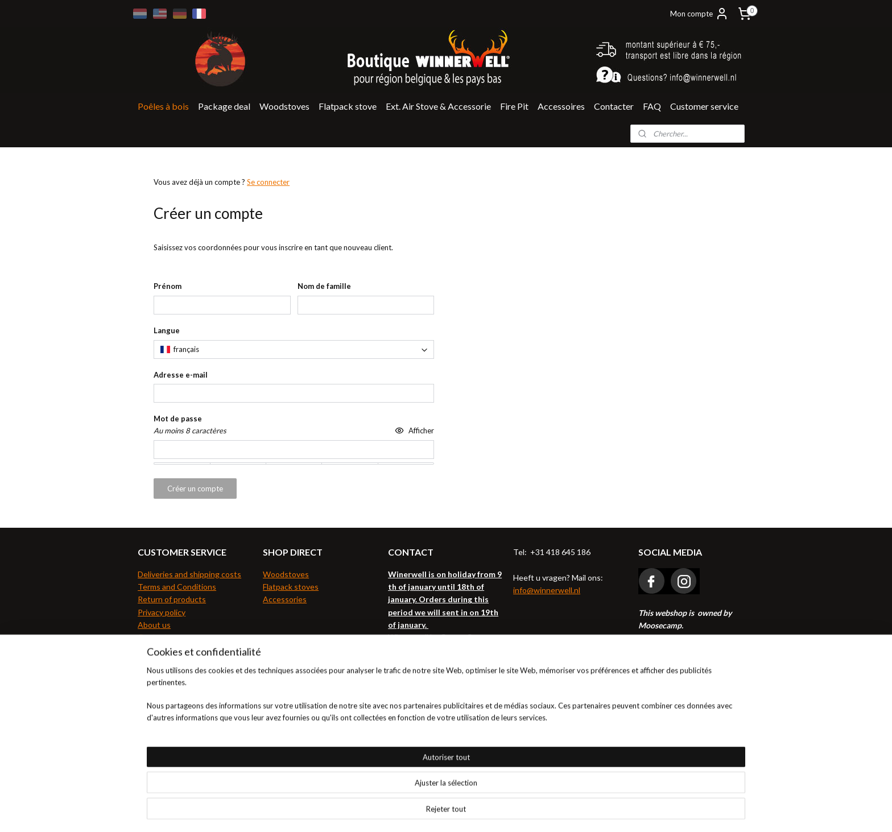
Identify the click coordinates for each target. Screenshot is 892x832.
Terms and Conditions (177, 586)
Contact (152, 637)
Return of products (172, 599)
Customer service (704, 106)
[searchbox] (294, 349)
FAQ (652, 106)
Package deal (224, 106)
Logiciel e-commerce (463, 811)
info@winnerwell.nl (546, 590)
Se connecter (268, 182)
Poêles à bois (163, 106)
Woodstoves (284, 106)
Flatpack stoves (291, 586)
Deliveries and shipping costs (189, 574)
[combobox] (294, 349)
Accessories (285, 599)
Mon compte (699, 13)
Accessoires (561, 106)
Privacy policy (161, 612)
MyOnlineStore (556, 811)
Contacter (614, 106)
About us (154, 625)
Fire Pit (514, 106)
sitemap (403, 811)
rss (423, 811)
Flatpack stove (348, 106)
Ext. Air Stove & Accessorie (438, 106)
